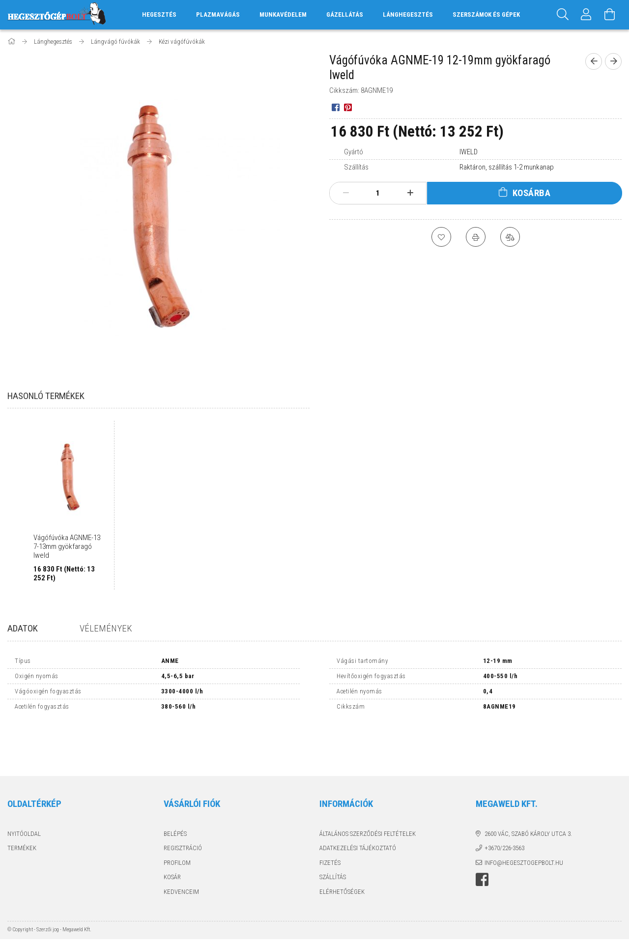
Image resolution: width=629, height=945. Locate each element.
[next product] (613, 61)
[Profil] (586, 14)
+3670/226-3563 (504, 805)
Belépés (175, 791)
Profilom (177, 820)
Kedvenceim (181, 849)
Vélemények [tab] (106, 628)
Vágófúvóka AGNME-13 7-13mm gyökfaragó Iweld (66, 546)
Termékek (21, 805)
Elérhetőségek (342, 849)
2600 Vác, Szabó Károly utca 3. (528, 791)
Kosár (172, 834)
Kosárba (532, 193)
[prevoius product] (593, 61)
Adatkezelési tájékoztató (357, 805)
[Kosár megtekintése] (610, 14)
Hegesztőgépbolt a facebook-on (482, 837)
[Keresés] (562, 14)
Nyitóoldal (24, 791)
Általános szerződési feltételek (367, 791)
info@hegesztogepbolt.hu (524, 820)
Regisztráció (183, 805)
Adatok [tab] (22, 628)
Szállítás (332, 834)
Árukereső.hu (130, 921)
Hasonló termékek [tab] (46, 395)
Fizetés (330, 820)
